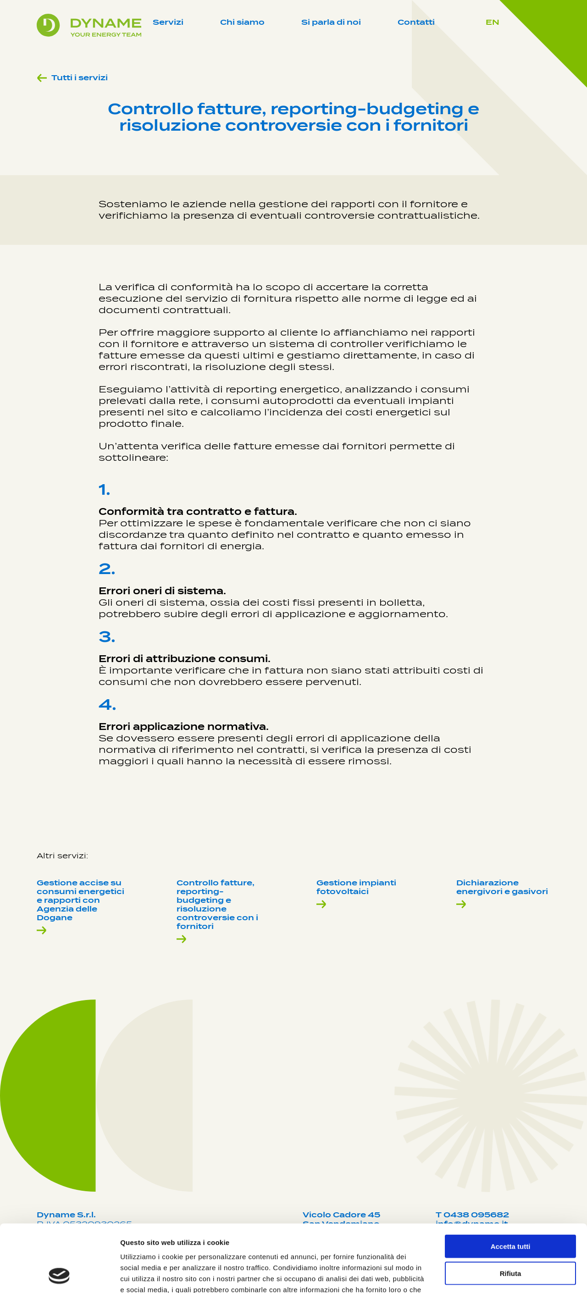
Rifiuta (510, 1210)
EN (492, 22)
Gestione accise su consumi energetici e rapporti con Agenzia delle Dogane (80, 907)
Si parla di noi (331, 22)
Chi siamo (242, 22)
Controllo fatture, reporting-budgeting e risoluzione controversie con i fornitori (217, 912)
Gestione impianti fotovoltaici (356, 894)
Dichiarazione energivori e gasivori (502, 894)
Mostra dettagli (482, 1275)
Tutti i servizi (72, 78)
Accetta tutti (511, 1183)
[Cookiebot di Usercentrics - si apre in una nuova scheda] (59, 1275)
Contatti (416, 22)
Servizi (168, 22)
